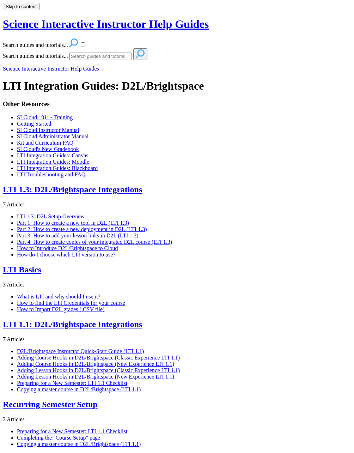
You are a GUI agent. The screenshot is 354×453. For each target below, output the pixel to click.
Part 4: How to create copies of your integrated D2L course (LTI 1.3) (94, 242)
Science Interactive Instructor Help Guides (51, 69)
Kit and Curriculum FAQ (45, 143)
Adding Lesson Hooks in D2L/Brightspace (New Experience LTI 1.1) (95, 377)
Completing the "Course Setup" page (58, 438)
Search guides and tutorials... (35, 56)
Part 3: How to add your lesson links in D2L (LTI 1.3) (78, 235)
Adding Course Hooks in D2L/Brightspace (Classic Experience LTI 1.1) (98, 358)
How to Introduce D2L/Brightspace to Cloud (67, 248)
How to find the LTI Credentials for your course (71, 303)
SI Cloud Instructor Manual (48, 130)
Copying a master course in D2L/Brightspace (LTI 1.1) (79, 389)
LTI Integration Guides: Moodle (53, 162)
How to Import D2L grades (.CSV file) (60, 309)
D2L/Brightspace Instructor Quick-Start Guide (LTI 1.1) (80, 351)
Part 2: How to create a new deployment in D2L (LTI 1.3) (82, 229)
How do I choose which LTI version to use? (66, 255)
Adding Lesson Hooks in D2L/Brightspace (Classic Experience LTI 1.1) (98, 370)
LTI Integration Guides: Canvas (52, 155)
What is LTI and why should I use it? (58, 297)
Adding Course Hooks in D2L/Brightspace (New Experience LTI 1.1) (95, 364)
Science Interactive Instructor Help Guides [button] (106, 24)
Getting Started (34, 124)
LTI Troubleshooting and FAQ (51, 174)
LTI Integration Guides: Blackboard (57, 168)
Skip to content (21, 6)
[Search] (100, 56)
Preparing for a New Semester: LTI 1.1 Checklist (72, 383)
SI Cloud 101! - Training (45, 117)
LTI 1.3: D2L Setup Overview (51, 216)
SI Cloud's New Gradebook (48, 149)
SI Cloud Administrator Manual (52, 136)
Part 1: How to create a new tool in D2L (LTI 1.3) (73, 223)
